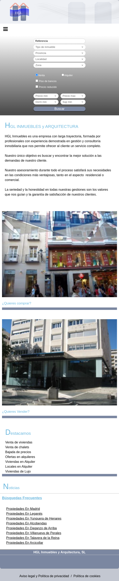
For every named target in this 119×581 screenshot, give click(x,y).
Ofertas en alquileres (20, 457)
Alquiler (68, 75)
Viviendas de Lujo (18, 471)
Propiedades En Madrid (23, 508)
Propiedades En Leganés (24, 513)
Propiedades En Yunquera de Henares (34, 518)
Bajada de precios (18, 452)
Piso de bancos (48, 81)
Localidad (59, 59)
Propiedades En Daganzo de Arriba (31, 528)
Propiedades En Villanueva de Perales (33, 533)
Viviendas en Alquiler (20, 461)
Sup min (73, 102)
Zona (59, 65)
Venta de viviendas (18, 442)
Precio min (46, 96)
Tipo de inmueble (59, 47)
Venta (41, 75)
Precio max (73, 96)
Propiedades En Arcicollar (24, 542)
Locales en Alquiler (18, 466)
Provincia (59, 53)
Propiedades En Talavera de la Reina (33, 538)
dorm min (46, 102)
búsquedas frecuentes (22, 498)
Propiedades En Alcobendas (26, 523)
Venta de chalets (17, 447)
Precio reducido (48, 86)
